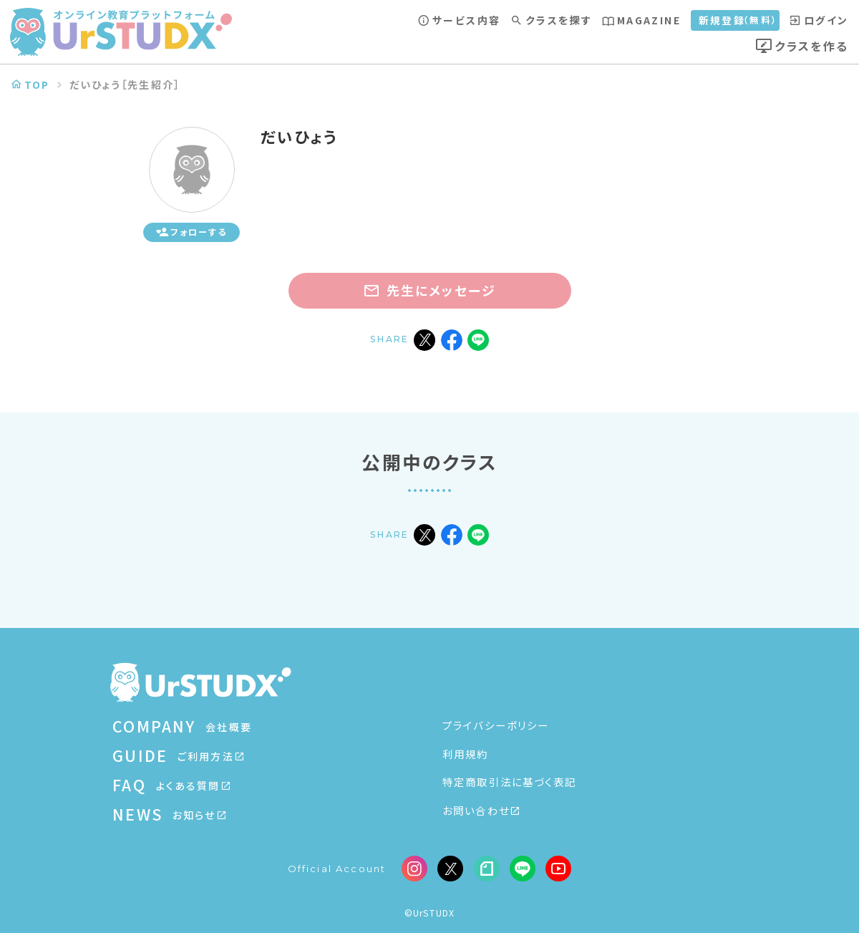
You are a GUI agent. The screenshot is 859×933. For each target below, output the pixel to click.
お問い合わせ (481, 810)
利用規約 (465, 753)
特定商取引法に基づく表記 (509, 781)
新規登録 (739, 20)
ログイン (819, 20)
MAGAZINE (641, 20)
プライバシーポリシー (496, 725)
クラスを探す (551, 20)
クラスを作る (801, 45)
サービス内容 (459, 20)
